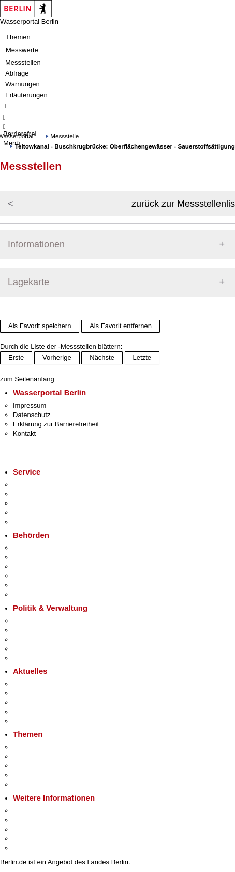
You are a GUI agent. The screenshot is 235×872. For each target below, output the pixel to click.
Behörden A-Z (33, 548)
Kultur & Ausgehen (41, 811)
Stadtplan (27, 848)
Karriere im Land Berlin (47, 630)
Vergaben (27, 658)
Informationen (36, 244)
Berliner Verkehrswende (48, 756)
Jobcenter (27, 585)
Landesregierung (38, 621)
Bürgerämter (31, 576)
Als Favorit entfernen (121, 326)
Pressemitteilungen (41, 684)
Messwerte (22, 50)
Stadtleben (29, 839)
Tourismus (28, 820)
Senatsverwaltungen (43, 557)
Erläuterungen (26, 95)
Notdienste (29, 512)
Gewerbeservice (37, 522)
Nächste (102, 357)
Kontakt (24, 433)
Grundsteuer (31, 784)
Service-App (31, 485)
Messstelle (64, 135)
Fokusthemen (33, 747)
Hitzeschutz (30, 721)
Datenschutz (31, 415)
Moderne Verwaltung (44, 766)
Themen (18, 37)
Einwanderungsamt (41, 594)
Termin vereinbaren (41, 494)
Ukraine (24, 712)
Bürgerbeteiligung (39, 639)
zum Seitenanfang (27, 379)
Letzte (142, 357)
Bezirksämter (32, 566)
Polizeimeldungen (39, 693)
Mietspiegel (30, 775)
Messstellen (23, 62)
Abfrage (17, 73)
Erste (16, 357)
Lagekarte (28, 282)
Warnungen (22, 84)
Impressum (29, 405)
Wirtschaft (28, 829)
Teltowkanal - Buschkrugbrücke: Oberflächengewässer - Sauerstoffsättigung (125, 146)
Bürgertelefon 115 (39, 503)
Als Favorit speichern (39, 326)
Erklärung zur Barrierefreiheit (56, 424)
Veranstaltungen (37, 702)
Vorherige (56, 357)
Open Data (29, 649)
